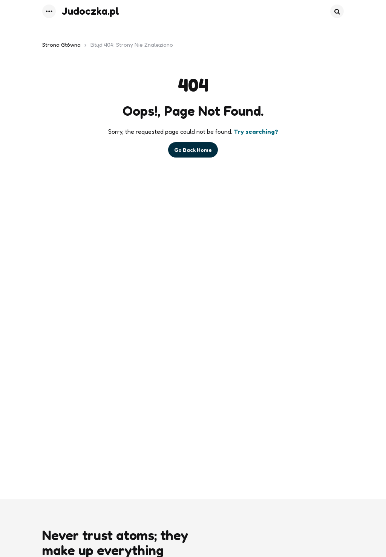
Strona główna (61, 44)
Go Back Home (193, 150)
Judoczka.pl (90, 11)
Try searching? (256, 131)
